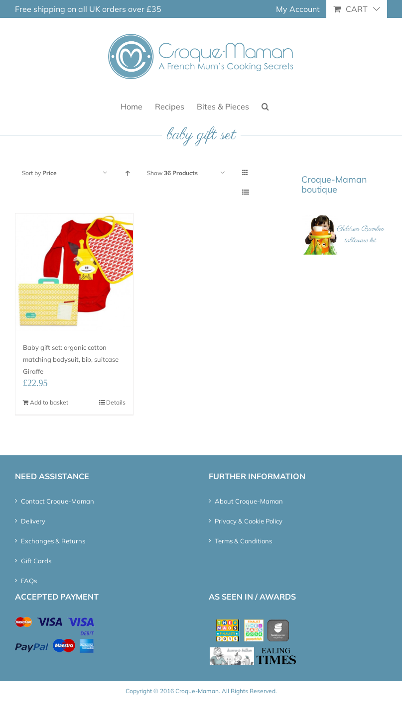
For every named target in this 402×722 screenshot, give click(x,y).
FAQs (29, 581)
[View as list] (245, 192)
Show (172, 173)
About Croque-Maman (249, 501)
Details (116, 402)
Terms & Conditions (243, 541)
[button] (265, 105)
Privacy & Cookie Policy (248, 521)
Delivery (33, 521)
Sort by (39, 173)
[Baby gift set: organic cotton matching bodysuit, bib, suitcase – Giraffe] (74, 272)
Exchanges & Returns (53, 541)
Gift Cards (36, 561)
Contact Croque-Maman (57, 501)
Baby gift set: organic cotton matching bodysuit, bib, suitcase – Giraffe (73, 359)
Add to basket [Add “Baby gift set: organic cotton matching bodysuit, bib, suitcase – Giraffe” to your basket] (49, 402)
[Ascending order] (127, 173)
